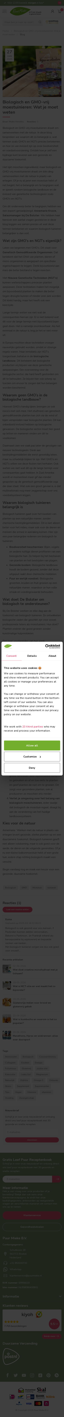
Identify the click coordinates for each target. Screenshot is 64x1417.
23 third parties (32, 726)
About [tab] (52, 656)
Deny (32, 767)
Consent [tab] (11, 656)
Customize (32, 756)
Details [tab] (32, 656)
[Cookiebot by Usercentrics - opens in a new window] (45, 646)
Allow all (32, 745)
